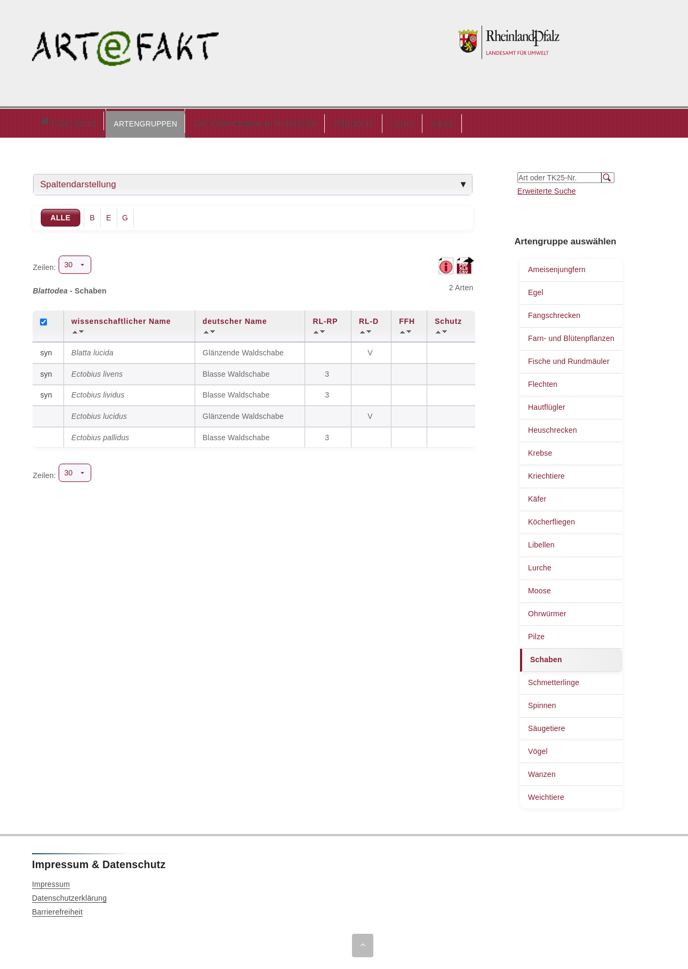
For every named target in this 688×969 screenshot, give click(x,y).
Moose (539, 588)
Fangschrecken (554, 312)
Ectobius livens (97, 371)
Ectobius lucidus (99, 413)
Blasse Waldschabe (236, 371)
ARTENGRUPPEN (100, 121)
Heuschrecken (552, 427)
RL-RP (325, 318)
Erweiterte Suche (546, 188)
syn (46, 350)
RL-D (369, 318)
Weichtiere (546, 794)
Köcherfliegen (551, 519)
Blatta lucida (92, 350)
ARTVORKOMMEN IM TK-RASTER (210, 121)
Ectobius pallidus (100, 435)
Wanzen (542, 771)
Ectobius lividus (98, 392)
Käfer (537, 496)
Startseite (45, 122)
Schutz (448, 318)
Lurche (539, 565)
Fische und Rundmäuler (569, 358)
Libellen (541, 542)
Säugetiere (546, 725)
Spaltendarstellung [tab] (78, 182)
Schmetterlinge (553, 680)
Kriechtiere (546, 473)
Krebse (540, 450)
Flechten (542, 381)
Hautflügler (546, 404)
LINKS (358, 121)
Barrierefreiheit (57, 909)
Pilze (536, 634)
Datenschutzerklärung (69, 895)
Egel (535, 289)
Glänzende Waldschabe (243, 350)
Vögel (538, 748)
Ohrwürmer (547, 611)
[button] (100, 121)
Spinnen (542, 702)
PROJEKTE (309, 121)
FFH (407, 318)
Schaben (546, 657)
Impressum (51, 881)
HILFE (398, 121)
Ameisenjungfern (557, 267)
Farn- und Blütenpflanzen (571, 335)
